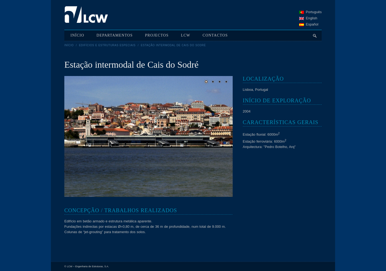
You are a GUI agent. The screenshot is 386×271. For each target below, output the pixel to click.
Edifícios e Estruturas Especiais (107, 45)
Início (69, 45)
